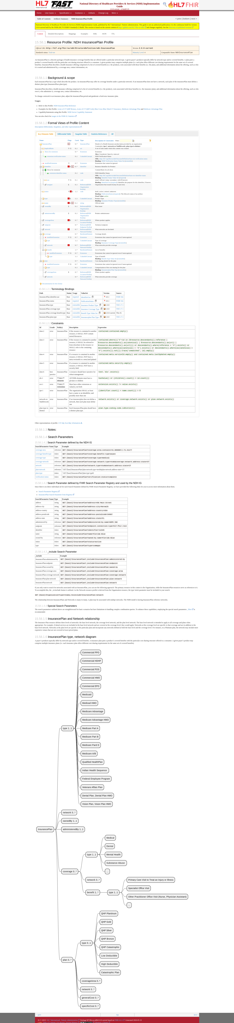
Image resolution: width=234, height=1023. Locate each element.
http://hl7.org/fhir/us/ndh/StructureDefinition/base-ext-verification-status (123, 158)
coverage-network (42, 461)
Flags (69, 140)
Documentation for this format (50, 283)
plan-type (39, 473)
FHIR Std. (119, 297)
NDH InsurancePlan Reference (65, 105)
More (115, 13)
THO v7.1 (119, 305)
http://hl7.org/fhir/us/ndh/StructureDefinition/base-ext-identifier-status (123, 175)
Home (39, 13)
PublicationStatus (107, 193)
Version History (71, 1021)
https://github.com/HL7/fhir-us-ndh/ (131, 27)
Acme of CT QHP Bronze (66, 109)
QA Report (61, 1021)
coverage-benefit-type (43, 453)
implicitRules (49, 148)
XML (95, 34)
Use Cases (50, 13)
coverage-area (41, 450)
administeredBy (50, 213)
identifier (48, 166)
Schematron (76, 423)
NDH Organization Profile (85, 186)
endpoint (47, 224)
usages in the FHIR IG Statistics (63, 116)
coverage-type (41, 457)
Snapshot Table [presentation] (81, 134)
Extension (83, 151)
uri (81, 148)
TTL (113, 34)
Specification (65, 13)
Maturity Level (138, 52)
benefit (49, 249)
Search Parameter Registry (48, 491)
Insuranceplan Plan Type (110, 269)
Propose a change (102, 1021)
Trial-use (52, 52)
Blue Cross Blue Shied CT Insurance (108, 109)
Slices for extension (51, 151)
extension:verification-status (56, 156)
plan (46, 260)
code (81, 173)
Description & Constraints (104, 140)
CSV (60, 423)
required (122, 177)
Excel (67, 423)
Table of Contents (49, 1021)
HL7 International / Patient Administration (62, 1018)
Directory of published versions (180, 27)
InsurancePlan (47, 143)
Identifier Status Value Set (110, 177)
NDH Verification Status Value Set (113, 161)
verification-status (42, 476)
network (47, 229)
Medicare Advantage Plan (131, 109)
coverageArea (49, 220)
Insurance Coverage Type (110, 242)
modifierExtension (51, 163)
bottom (186, 19)
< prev (178, 19)
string (82, 203)
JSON (104, 34)
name (46, 203)
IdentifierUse (106, 182)
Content (40, 34)
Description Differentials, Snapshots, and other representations (57, 127)
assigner (49, 184)
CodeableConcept (86, 156)
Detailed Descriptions (56, 34)
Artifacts (91, 13)
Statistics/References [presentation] (99, 134)
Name (41, 140)
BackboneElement (86, 234)
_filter (189, 608)
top (117, 1013)
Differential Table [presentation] (64, 134)
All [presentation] (112, 134)
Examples (84, 34)
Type (82, 140)
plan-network (40, 469)
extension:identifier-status (57, 173)
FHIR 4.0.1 (119, 1018)
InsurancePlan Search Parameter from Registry (55, 494)
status (46, 191)
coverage (48, 234)
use (48, 180)
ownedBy (48, 206)
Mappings (72, 34)
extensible (128, 161)
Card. (77, 140)
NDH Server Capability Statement (80, 112)
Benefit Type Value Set (109, 258)
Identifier (83, 166)
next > (194, 19)
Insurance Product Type (109, 200)
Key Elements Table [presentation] (45, 134)
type (46, 198)
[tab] (45, 133)
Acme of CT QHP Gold (85, 109)
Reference (83, 184)
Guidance (80, 13)
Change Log (103, 13)
